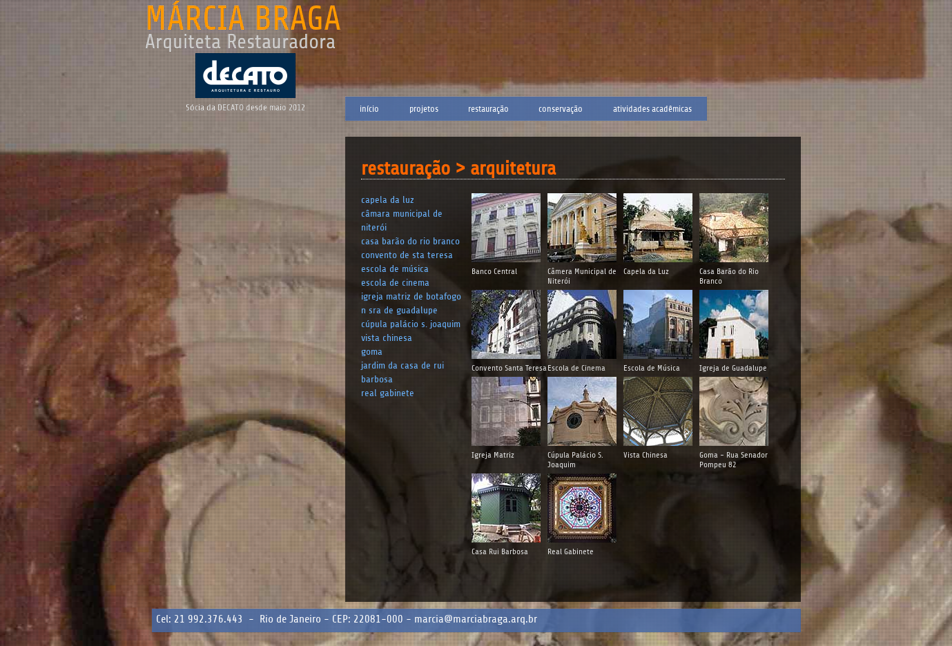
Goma (371, 351)
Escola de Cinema (395, 282)
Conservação (560, 109)
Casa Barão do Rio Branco (410, 241)
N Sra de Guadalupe (399, 310)
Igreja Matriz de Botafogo (411, 296)
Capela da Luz (387, 200)
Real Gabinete (387, 393)
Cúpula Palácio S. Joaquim (410, 324)
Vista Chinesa (386, 338)
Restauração (488, 109)
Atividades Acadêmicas (652, 109)
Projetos (423, 109)
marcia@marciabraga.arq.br (475, 619)
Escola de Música (395, 269)
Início (369, 109)
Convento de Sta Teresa (407, 255)
